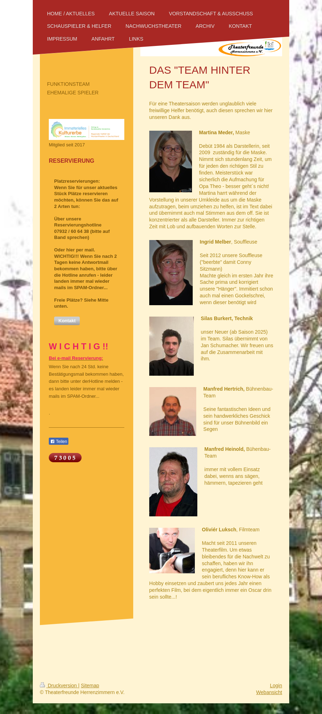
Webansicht (269, 692)
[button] (67, 321)
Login (276, 685)
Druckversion (59, 685)
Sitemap (90, 685)
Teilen (58, 441)
